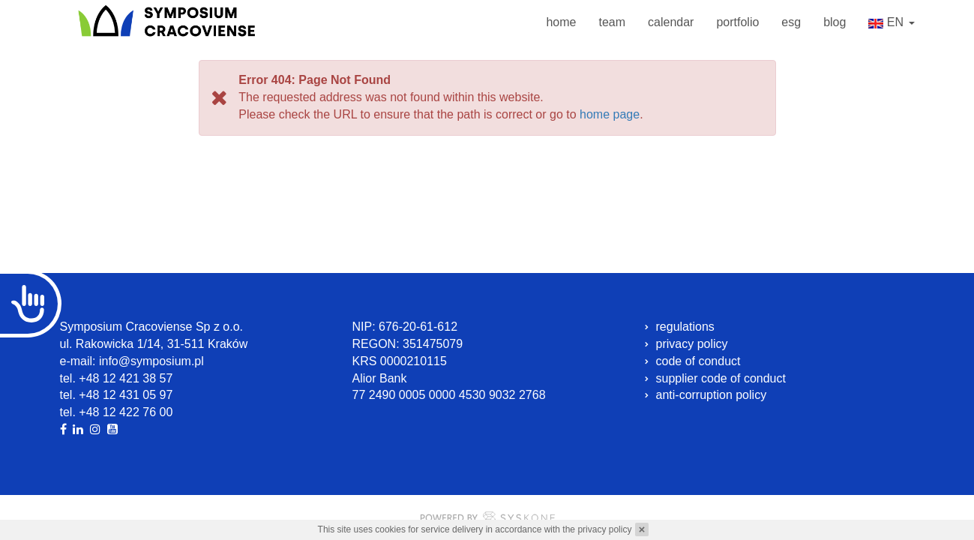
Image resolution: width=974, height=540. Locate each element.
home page (610, 114)
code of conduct (698, 361)
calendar (671, 22)
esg (791, 22)
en (891, 24)
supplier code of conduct (721, 378)
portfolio (737, 22)
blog (834, 22)
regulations (685, 326)
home (561, 22)
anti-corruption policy (711, 394)
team (611, 22)
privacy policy (604, 529)
